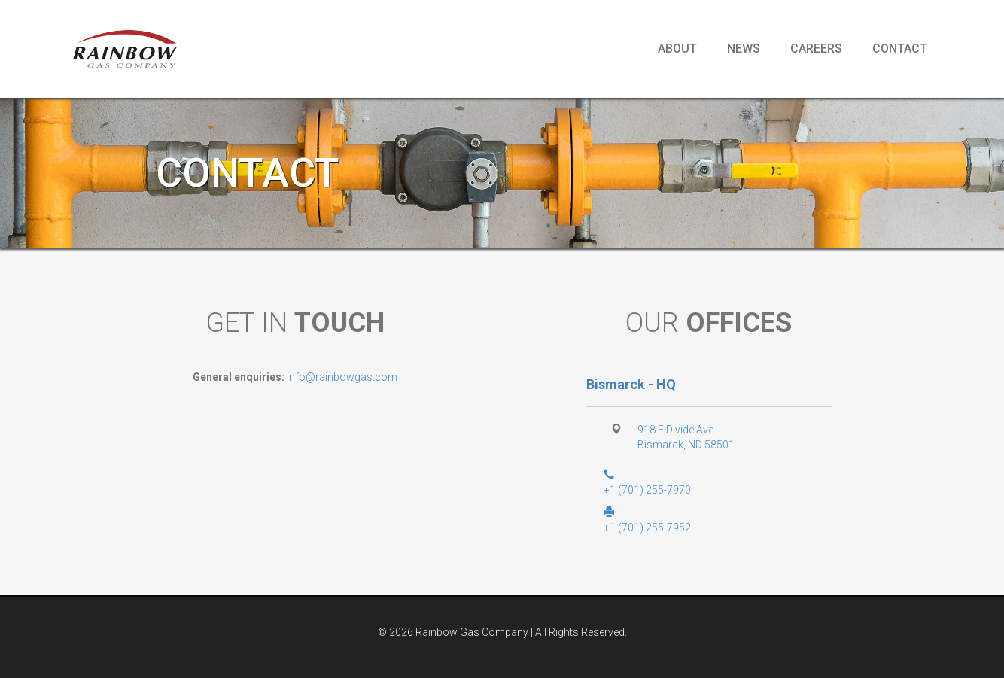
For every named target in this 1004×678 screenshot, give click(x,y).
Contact (899, 48)
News (743, 48)
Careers (816, 48)
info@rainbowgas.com (342, 377)
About (677, 48)
